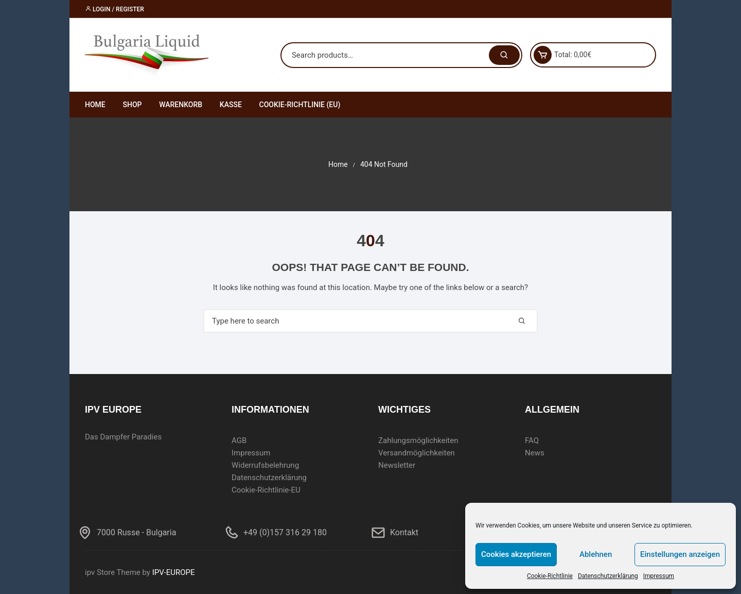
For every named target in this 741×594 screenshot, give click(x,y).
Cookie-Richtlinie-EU (266, 490)
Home (95, 104)
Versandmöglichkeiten (416, 452)
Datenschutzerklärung (608, 576)
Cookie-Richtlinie (550, 576)
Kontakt (404, 532)
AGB (239, 440)
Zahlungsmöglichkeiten (418, 440)
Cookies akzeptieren (516, 554)
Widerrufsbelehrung (265, 465)
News (534, 452)
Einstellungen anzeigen (680, 554)
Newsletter (396, 465)
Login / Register (114, 9)
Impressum (658, 576)
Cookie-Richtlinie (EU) (300, 104)
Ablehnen (595, 554)
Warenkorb (180, 104)
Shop (132, 104)
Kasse (231, 104)
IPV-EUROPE (173, 572)
